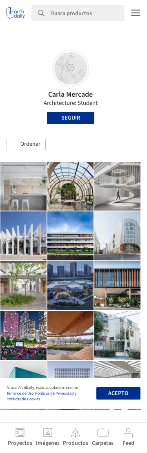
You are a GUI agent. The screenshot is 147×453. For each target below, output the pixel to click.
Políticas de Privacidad (54, 393)
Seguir (70, 118)
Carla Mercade (70, 94)
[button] (26, 144)
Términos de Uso (20, 393)
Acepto (118, 393)
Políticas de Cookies (23, 399)
